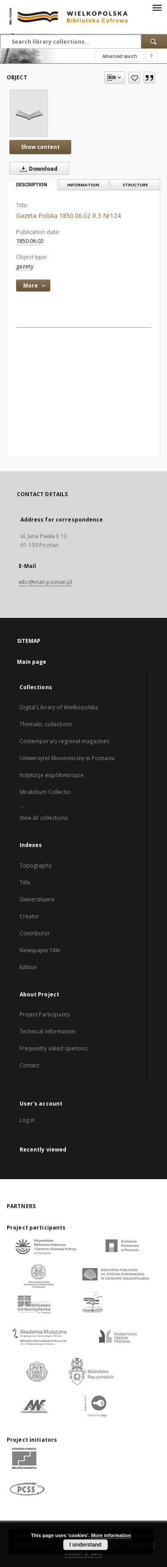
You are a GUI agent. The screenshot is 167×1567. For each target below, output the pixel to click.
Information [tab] (83, 185)
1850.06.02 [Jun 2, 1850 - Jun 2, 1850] (30, 241)
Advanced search (119, 56)
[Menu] (157, 7)
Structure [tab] (135, 185)
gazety (24, 266)
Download (36, 168)
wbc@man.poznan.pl (46, 582)
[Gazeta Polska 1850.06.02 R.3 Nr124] (29, 113)
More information (111, 1535)
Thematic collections (46, 724)
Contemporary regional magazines (65, 741)
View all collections (44, 818)
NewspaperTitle (40, 950)
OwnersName (37, 899)
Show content (40, 147)
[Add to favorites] (134, 77)
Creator (30, 916)
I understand (85, 1545)
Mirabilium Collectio (45, 792)
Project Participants (44, 1014)
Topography (36, 865)
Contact (30, 1065)
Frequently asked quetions (54, 1048)
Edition (28, 967)
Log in (27, 1120)
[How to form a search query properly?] (151, 56)
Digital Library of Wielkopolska (59, 707)
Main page (32, 662)
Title (25, 882)
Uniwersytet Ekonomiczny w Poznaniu (67, 758)
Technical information (48, 1031)
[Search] (154, 41)
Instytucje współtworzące (52, 775)
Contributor (35, 933)
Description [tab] (31, 185)
